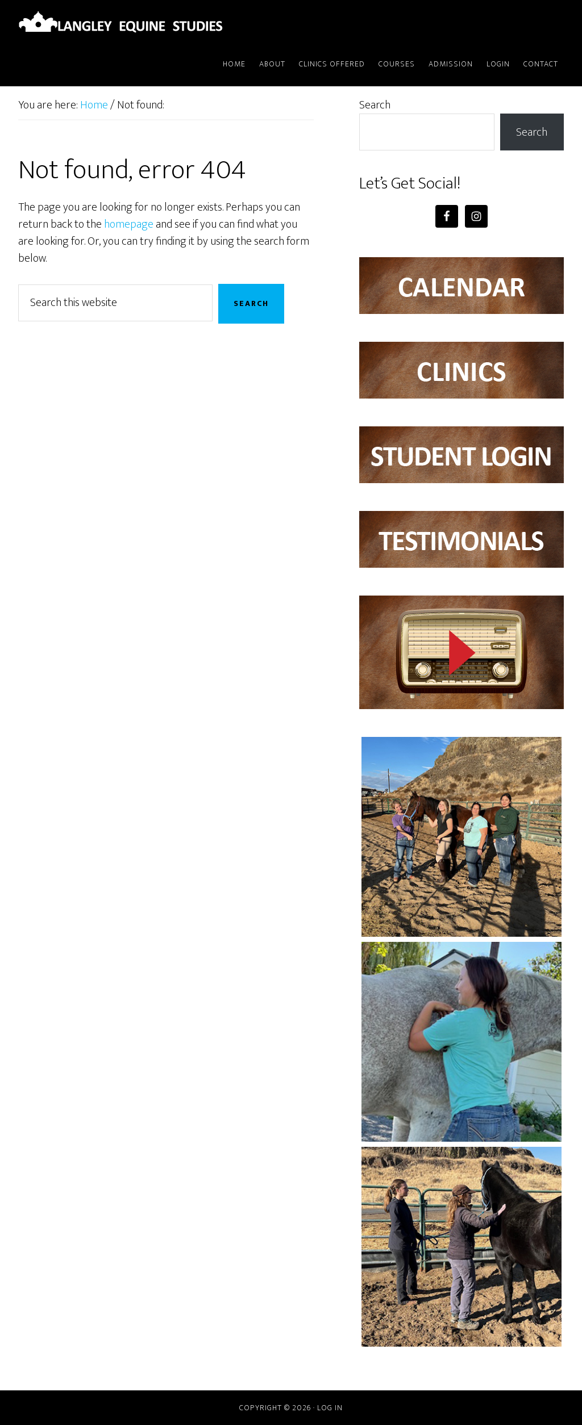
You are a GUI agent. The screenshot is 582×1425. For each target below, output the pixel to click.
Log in (330, 1407)
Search (374, 105)
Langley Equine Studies (120, 21)
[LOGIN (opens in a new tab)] (498, 64)
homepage (128, 224)
